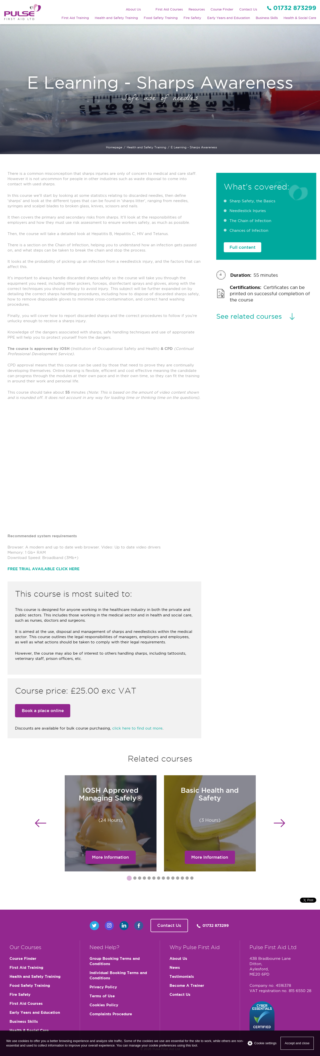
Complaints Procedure (111, 1014)
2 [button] (134, 878)
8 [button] (163, 878)
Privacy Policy (103, 987)
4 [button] (144, 878)
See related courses (249, 316)
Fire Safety (192, 17)
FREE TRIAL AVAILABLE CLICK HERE (44, 569)
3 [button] (139, 878)
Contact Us (248, 9)
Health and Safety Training (116, 17)
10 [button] (172, 878)
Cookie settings (262, 1043)
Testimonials (182, 976)
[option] (110, 823)
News (175, 967)
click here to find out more (137, 728)
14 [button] (191, 878)
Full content (243, 247)
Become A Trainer (187, 985)
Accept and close (297, 1043)
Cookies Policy (104, 1005)
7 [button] (158, 878)
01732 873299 (294, 7)
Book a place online (43, 710)
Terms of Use (102, 996)
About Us (133, 9)
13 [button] (187, 878)
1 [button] (128, 878)
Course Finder (221, 9)
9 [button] (168, 878)
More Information (110, 857)
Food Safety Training (161, 17)
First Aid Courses (169, 9)
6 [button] (153, 878)
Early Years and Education (228, 17)
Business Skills (267, 17)
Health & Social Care (300, 17)
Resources (196, 9)
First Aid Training (75, 17)
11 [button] (177, 878)
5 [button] (149, 878)
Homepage (114, 147)
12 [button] (182, 878)
